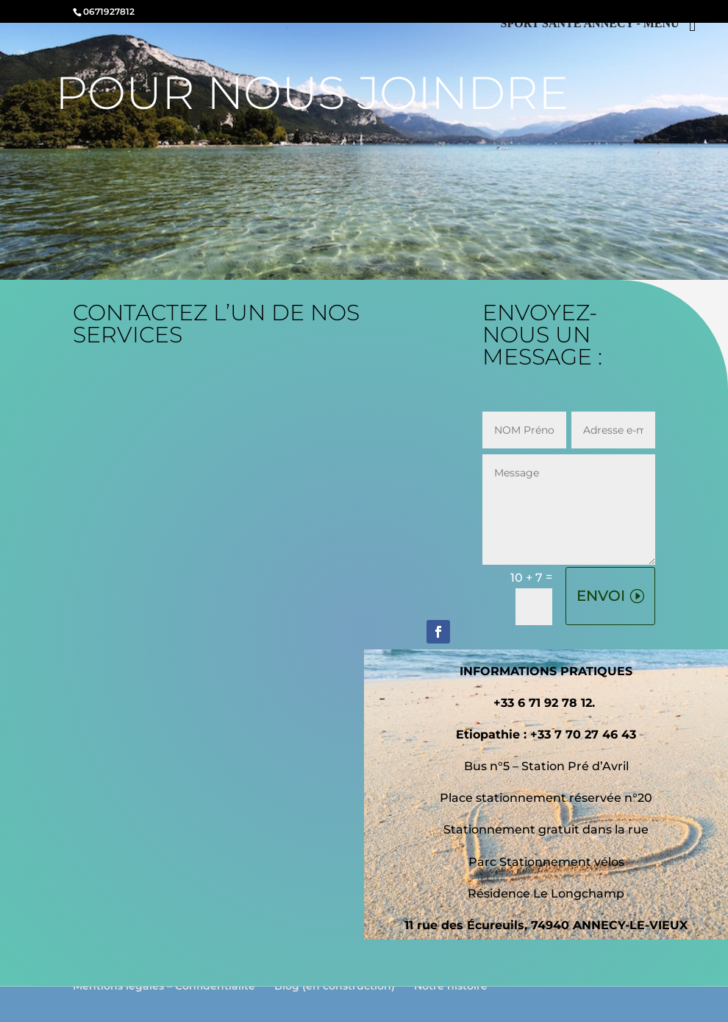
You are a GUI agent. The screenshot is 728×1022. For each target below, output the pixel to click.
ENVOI (601, 596)
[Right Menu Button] (603, 25)
